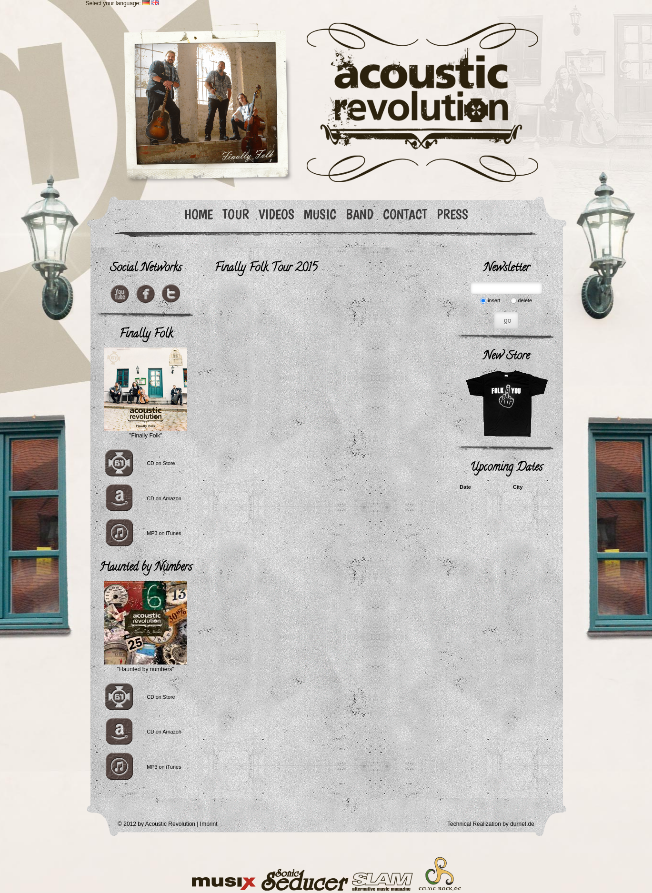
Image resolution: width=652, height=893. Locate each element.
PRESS (452, 214)
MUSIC (320, 214)
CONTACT (405, 214)
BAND (359, 214)
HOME (198, 214)
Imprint (209, 824)
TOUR (235, 214)
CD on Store (161, 463)
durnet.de (522, 824)
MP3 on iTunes (164, 533)
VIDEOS (276, 214)
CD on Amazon (164, 498)
